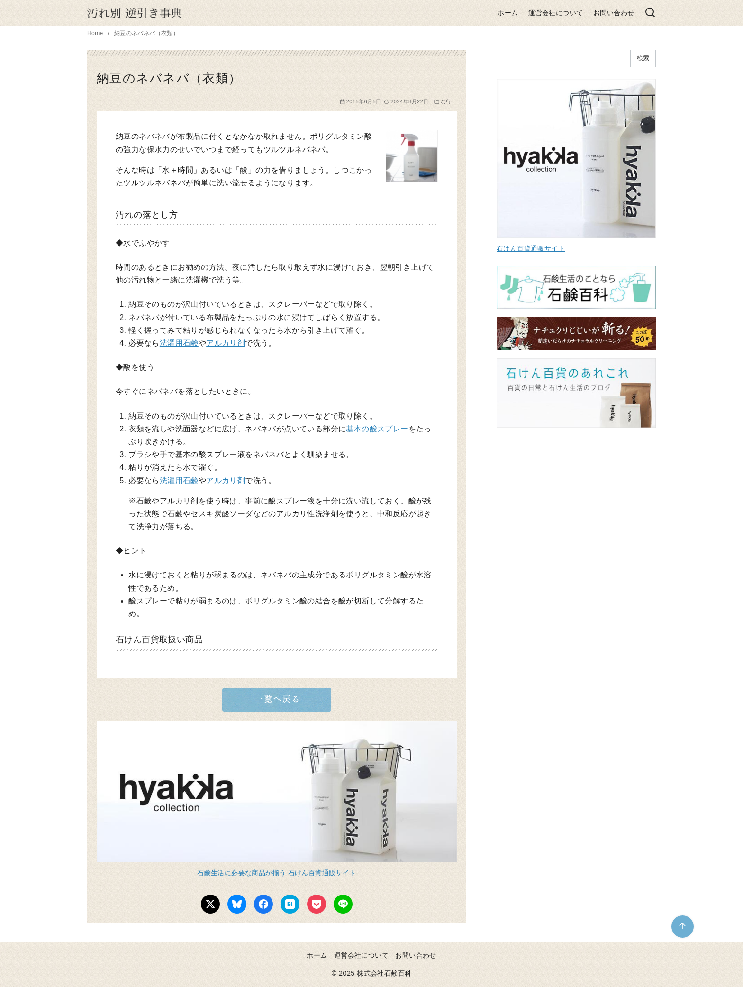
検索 (643, 58)
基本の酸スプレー (377, 429)
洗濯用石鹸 (179, 343)
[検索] (650, 13)
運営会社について (555, 13)
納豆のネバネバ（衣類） (146, 33)
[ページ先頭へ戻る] (682, 926)
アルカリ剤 (225, 343)
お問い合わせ (613, 13)
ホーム (508, 13)
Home (96, 33)
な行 (446, 101)
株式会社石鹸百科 (384, 973)
